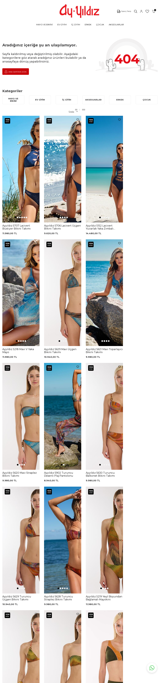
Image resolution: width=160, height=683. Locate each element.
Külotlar (20, 599)
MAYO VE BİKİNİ (44, 24)
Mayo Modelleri (24, 589)
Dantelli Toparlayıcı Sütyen (53, 590)
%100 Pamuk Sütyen (50, 602)
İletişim (102, 605)
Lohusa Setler (23, 617)
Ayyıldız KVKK (105, 586)
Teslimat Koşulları (80, 614)
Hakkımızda (104, 600)
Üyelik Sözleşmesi (80, 599)
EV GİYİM (62, 24)
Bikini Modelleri (24, 594)
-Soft (63, 680)
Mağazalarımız (106, 595)
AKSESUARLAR (116, 24)
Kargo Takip (77, 594)
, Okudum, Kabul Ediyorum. (37, 565)
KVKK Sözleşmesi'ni (31, 564)
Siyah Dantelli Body (53, 613)
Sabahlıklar (21, 627)
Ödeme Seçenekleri (81, 623)
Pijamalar (21, 603)
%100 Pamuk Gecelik (50, 618)
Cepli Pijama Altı (52, 634)
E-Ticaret (71, 680)
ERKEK (88, 24)
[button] (14, 163)
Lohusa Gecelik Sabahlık (51, 608)
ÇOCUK (100, 24)
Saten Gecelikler (24, 613)
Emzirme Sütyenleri (26, 622)
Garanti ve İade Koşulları (79, 604)
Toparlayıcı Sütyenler (27, 608)
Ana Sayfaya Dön (15, 71)
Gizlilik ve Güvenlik (80, 618)
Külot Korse (49, 623)
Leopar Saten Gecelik (50, 629)
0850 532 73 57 (79, 589)
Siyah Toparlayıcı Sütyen (52, 596)
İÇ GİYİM (75, 24)
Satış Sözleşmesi (80, 609)
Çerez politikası (106, 591)
